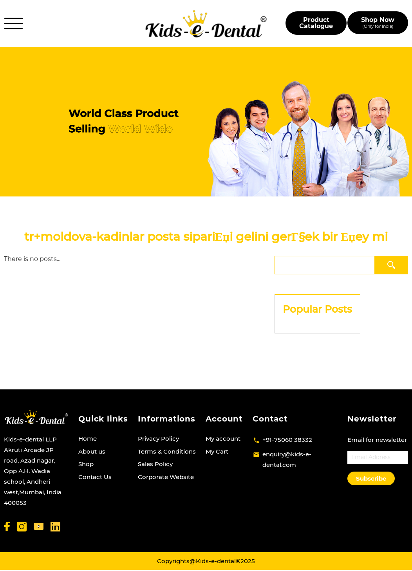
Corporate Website (166, 477)
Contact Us (95, 477)
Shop (86, 464)
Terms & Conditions (167, 451)
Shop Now (377, 22)
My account (223, 438)
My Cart (217, 451)
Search (391, 264)
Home (87, 438)
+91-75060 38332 (287, 439)
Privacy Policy (158, 438)
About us (91, 451)
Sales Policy (155, 464)
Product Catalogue (316, 23)
